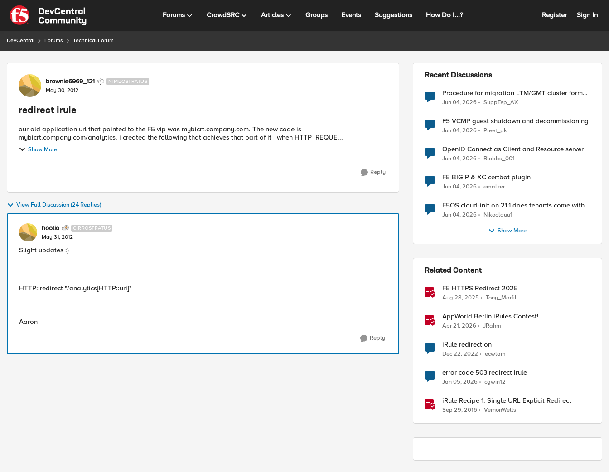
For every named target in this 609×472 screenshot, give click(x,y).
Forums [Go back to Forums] (53, 40)
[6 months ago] (460, 382)
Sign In (587, 15)
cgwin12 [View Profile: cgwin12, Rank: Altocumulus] (495, 382)
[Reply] (373, 172)
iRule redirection (467, 344)
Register (554, 15)
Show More (38, 149)
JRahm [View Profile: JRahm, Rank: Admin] (492, 326)
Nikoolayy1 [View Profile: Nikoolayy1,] (497, 215)
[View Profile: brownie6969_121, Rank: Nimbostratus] (30, 85)
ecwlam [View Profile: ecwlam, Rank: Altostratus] (495, 354)
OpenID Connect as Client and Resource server (513, 149)
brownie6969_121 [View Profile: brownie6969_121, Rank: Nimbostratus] (70, 81)
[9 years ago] (459, 410)
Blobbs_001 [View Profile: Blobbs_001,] (499, 158)
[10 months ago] (460, 298)
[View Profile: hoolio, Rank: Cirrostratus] (28, 232)
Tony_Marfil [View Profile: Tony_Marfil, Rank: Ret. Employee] (501, 297)
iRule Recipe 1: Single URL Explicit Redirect (506, 401)
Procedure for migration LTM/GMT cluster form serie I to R (512, 93)
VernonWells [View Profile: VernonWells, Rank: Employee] (500, 410)
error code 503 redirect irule (484, 372)
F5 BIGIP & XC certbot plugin (486, 177)
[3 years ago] (460, 354)
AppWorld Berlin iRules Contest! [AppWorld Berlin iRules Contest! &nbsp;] (490, 316)
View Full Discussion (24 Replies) (54, 205)
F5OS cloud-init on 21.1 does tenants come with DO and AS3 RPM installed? (513, 205)
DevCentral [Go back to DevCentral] (20, 40)
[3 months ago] (459, 326)
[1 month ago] (459, 102)
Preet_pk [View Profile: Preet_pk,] (495, 130)
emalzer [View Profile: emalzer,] (494, 186)
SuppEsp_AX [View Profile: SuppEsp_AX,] (500, 102)
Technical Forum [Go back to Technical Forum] (93, 40)
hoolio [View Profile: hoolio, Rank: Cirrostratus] (50, 228)
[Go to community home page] (48, 15)
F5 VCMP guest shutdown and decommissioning (515, 121)
